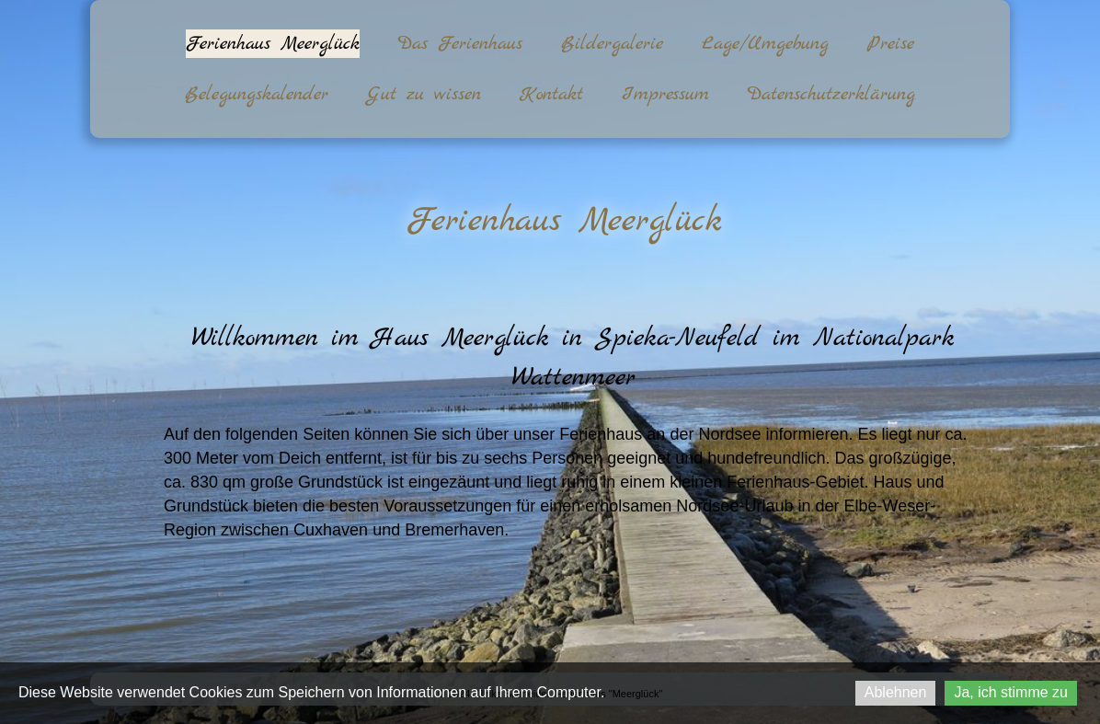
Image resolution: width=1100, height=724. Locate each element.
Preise (890, 43)
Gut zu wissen (424, 94)
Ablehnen (896, 692)
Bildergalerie (612, 43)
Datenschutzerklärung (831, 94)
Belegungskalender (256, 94)
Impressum (665, 94)
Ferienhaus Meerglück (273, 43)
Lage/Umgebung (765, 43)
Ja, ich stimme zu (1011, 692)
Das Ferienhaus (460, 43)
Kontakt (551, 94)
